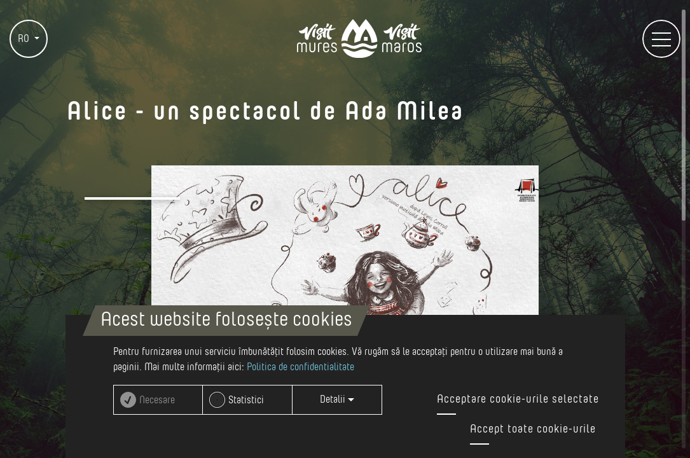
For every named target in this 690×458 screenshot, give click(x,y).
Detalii (337, 399)
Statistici (246, 400)
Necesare (157, 400)
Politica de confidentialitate (300, 367)
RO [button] (25, 39)
